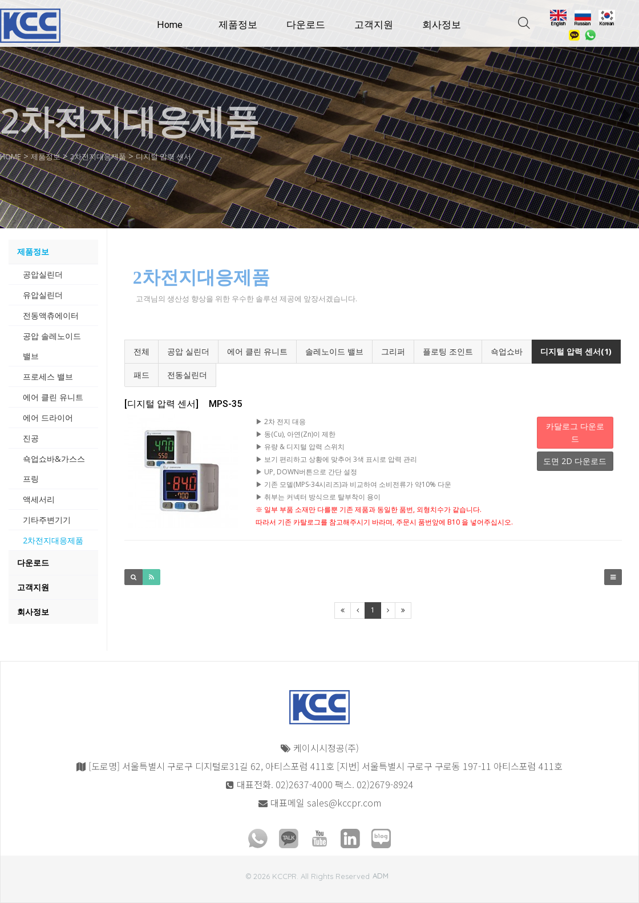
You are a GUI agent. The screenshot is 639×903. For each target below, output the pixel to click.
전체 (141, 351)
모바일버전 (20, 871)
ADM (381, 875)
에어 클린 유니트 (257, 351)
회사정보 (441, 24)
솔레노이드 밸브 (334, 351)
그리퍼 (393, 351)
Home (170, 24)
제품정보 (238, 24)
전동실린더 (187, 374)
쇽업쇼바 (507, 351)
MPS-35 (183, 403)
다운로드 (305, 24)
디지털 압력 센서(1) (576, 351)
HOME (13, 156)
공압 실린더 (188, 351)
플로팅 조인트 (448, 351)
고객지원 (373, 24)
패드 (141, 374)
